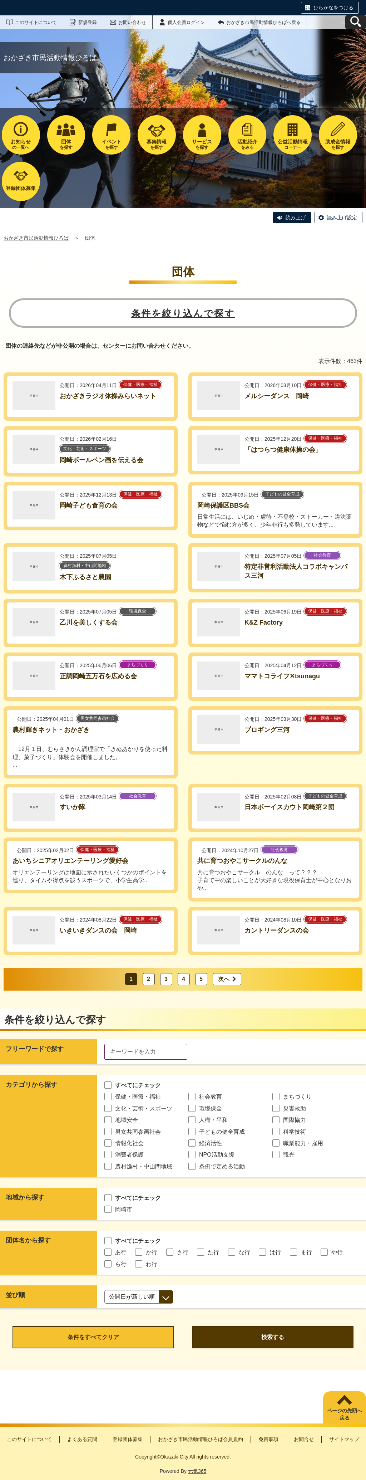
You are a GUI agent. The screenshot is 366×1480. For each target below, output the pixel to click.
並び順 (15, 1295)
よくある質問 (82, 1439)
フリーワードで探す (35, 1048)
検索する (272, 1337)
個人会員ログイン (186, 22)
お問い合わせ (132, 22)
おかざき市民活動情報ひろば (36, 238)
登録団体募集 (128, 1439)
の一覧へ (21, 144)
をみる (247, 144)
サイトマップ (344, 1439)
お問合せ (304, 1439)
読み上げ (296, 217)
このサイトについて (36, 22)
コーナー (292, 144)
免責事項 (268, 1439)
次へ (223, 979)
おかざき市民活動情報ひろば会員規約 (200, 1439)
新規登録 (87, 22)
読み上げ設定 (342, 217)
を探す (66, 144)
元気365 (197, 1471)
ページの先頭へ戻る (344, 1414)
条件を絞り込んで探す (183, 313)
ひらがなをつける (333, 7)
